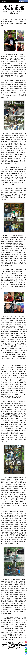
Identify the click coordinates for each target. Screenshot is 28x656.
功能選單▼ (4, 1)
